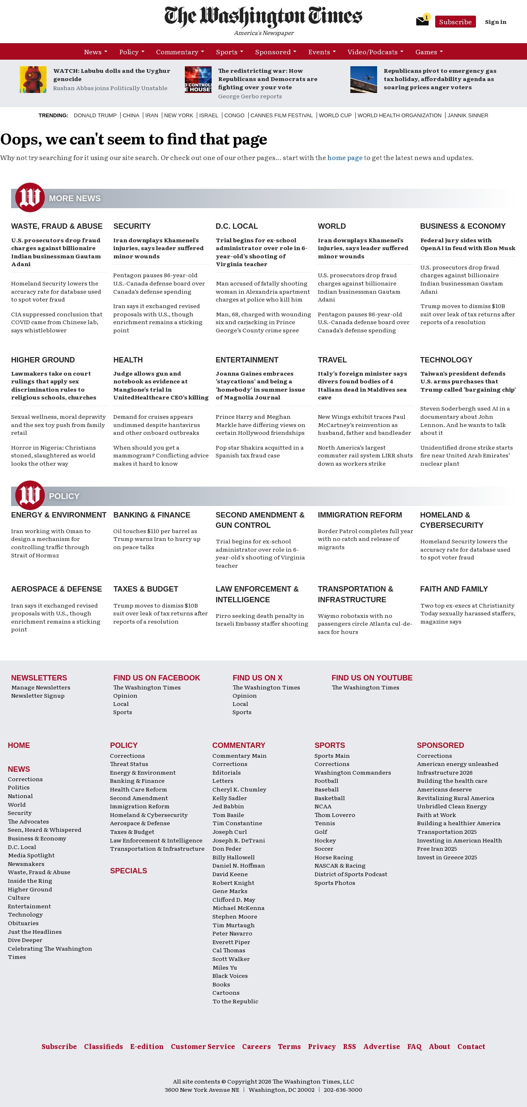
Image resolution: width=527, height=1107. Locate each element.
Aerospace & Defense (56, 589)
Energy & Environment (59, 515)
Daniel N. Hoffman (238, 865)
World (332, 226)
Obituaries (23, 923)
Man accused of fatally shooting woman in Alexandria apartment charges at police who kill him (263, 291)
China (131, 115)
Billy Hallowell (233, 857)
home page (345, 157)
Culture (19, 897)
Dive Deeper (25, 939)
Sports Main (332, 755)
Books (221, 984)
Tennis (325, 823)
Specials (128, 871)
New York (179, 115)
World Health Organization (400, 115)
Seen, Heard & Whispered (45, 829)
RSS (349, 1046)
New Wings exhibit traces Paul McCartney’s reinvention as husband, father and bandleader (364, 424)
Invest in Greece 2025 (447, 857)
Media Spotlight (31, 855)
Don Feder (227, 848)
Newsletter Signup (38, 695)
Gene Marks (229, 891)
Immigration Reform (360, 515)
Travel (332, 360)
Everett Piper (231, 942)
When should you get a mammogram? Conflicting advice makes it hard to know (161, 455)
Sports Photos (335, 882)
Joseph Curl (229, 831)
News (93, 51)
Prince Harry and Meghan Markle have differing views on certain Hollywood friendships (260, 424)
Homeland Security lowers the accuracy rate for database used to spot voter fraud (56, 291)
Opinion (125, 695)
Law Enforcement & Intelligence (156, 840)
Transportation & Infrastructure (157, 848)
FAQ (414, 1046)
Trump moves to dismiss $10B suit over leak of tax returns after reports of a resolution (467, 314)
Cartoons (226, 992)
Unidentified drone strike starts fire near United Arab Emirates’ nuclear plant (466, 455)
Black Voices (230, 975)
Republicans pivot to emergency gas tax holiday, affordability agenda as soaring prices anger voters (440, 78)
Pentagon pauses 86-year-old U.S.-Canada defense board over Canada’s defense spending (159, 283)
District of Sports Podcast (351, 874)
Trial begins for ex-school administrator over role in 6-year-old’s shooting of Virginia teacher (262, 252)
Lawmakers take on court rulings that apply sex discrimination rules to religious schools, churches (53, 385)
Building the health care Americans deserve (452, 784)
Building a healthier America (459, 823)
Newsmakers (26, 863)
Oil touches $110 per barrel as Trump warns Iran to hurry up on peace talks (157, 539)
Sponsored (273, 51)
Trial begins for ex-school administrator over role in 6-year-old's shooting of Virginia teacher (260, 553)
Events (319, 51)
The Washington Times (147, 687)
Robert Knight (233, 882)
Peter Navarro (232, 933)
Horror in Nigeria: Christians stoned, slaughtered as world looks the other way (53, 455)
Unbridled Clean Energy (452, 806)
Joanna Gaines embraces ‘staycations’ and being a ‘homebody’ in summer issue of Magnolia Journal (260, 385)
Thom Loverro (335, 814)
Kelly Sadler (229, 798)
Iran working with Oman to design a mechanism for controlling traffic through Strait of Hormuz (51, 543)
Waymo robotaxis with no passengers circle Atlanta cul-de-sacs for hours (365, 623)
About (439, 1046)
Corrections (25, 779)
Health (128, 360)
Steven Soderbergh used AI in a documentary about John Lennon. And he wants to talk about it (465, 420)
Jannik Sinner (468, 115)
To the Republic (235, 1001)
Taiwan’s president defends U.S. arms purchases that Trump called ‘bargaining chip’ (468, 381)
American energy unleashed (458, 763)
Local (121, 703)
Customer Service (203, 1046)
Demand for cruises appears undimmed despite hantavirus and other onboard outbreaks (156, 424)
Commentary (177, 51)
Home (19, 745)
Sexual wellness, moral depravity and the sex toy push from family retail (58, 424)
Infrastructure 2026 (445, 772)
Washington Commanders (353, 772)
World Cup (335, 115)
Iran (151, 115)
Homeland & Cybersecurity (149, 814)
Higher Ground (43, 360)
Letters (222, 780)
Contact (471, 1046)
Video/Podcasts (372, 51)
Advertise (381, 1046)
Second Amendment (139, 798)
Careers (256, 1046)
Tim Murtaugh (233, 925)
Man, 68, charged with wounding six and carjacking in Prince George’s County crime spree (263, 322)
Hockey (325, 840)
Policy (129, 51)
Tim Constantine (237, 823)
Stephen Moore (234, 916)
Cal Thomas (228, 950)
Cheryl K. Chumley (239, 789)
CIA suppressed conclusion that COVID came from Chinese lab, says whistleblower (57, 322)
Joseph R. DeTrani (238, 840)
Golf (321, 831)
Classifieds (103, 1046)
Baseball (327, 789)
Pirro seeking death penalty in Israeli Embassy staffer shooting (262, 619)
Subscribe (455, 21)
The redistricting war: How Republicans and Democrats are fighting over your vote (267, 78)
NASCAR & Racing (340, 865)
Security (132, 226)
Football (326, 780)
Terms (289, 1046)
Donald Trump (95, 115)
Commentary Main (239, 755)
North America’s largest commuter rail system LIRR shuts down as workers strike (365, 455)
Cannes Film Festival (282, 115)
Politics (19, 787)
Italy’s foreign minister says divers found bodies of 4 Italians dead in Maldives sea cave (362, 385)
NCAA (323, 806)
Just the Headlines (35, 931)
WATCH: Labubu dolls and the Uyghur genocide (111, 74)
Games (426, 51)
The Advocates (28, 821)
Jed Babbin (228, 806)
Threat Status (129, 763)
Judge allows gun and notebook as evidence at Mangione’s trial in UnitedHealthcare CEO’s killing (161, 385)
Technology (446, 360)
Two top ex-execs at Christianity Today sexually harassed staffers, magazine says (467, 613)
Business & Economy (463, 226)
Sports (227, 51)
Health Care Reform (138, 789)
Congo (234, 115)
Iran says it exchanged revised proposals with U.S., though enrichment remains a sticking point (158, 318)
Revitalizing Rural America (455, 798)
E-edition (147, 1046)
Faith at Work (436, 814)
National (20, 795)
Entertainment (247, 360)
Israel (208, 115)
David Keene (230, 874)
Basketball (330, 798)
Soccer (324, 848)
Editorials (226, 772)
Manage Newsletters (40, 687)
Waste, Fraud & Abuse (57, 226)
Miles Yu (224, 967)
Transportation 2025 (447, 831)
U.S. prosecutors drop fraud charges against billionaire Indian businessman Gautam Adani (56, 252)
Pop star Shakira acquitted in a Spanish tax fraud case (260, 451)
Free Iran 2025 (437, 848)
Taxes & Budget (145, 589)
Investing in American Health (459, 840)
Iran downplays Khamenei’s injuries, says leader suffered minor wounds (158, 248)
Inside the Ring (30, 880)
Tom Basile (228, 814)
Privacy (322, 1046)
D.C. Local (237, 226)
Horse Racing (334, 857)
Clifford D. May (233, 899)
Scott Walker (231, 958)
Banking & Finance (151, 515)
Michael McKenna (238, 907)
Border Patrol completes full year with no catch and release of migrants (365, 539)
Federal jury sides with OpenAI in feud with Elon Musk (467, 244)
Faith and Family (454, 589)
